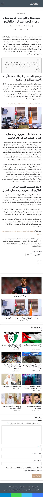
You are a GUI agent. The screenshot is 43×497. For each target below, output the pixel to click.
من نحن (6, 489)
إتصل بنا (21, 489)
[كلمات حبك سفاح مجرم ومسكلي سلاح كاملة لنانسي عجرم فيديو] (32, 379)
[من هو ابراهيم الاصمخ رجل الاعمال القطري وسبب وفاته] (11, 398)
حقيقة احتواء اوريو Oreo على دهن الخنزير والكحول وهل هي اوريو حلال (32, 366)
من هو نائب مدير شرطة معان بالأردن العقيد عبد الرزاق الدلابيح (23, 62)
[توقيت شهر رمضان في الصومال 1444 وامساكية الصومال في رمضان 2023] (11, 357)
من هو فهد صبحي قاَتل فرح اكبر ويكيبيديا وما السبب (20, 103)
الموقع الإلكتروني (37, 460)
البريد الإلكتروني (37, 453)
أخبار (18, 13)
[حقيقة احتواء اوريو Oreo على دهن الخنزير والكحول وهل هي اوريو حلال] (32, 357)
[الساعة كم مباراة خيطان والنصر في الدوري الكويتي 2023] (11, 337)
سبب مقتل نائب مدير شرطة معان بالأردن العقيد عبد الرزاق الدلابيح (22, 64)
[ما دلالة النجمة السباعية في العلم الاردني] (32, 337)
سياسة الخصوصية (28, 489)
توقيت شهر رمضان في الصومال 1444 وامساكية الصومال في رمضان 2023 (12, 366)
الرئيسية (23, 13)
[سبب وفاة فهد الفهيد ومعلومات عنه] (11, 379)
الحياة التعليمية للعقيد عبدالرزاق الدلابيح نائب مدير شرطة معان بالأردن (23, 68)
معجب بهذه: (37, 71)
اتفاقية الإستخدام (13, 489)
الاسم (40, 446)
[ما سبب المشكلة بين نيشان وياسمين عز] (32, 398)
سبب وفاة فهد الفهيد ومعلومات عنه (11, 386)
